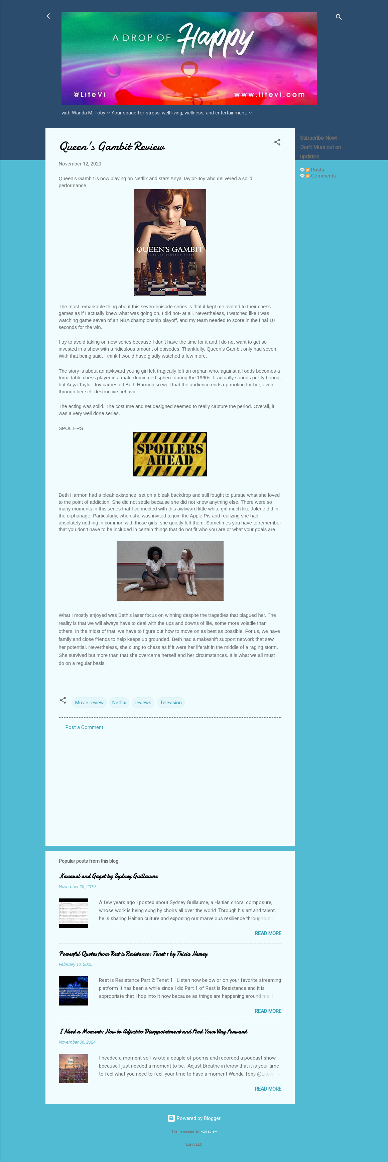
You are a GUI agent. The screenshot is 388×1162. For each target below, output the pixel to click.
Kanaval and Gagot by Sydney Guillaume (108, 876)
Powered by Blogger (194, 1118)
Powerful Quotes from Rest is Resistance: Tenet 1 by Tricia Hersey (133, 954)
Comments (321, 176)
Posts (315, 170)
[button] (277, 143)
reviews (143, 703)
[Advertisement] (321, 284)
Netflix (119, 703)
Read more (268, 933)
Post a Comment (84, 727)
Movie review (89, 703)
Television (171, 703)
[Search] (339, 18)
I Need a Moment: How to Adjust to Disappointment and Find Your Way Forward (153, 1032)
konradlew (209, 1131)
